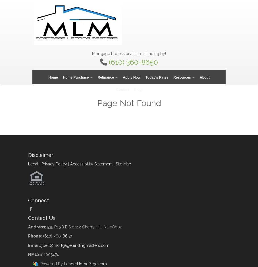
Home (53, 77)
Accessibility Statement (91, 164)
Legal (33, 164)
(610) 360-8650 (133, 62)
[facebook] (33, 209)
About (205, 77)
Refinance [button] (108, 77)
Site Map (123, 164)
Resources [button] (184, 77)
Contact (122, 90)
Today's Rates (156, 77)
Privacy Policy (54, 164)
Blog (138, 90)
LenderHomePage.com (85, 264)
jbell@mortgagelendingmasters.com (75, 245)
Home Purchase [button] (78, 77)
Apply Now (131, 77)
